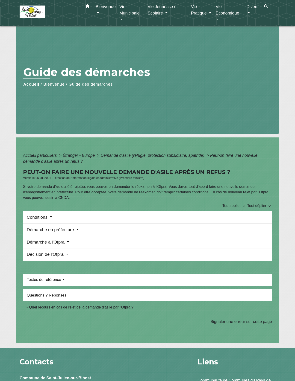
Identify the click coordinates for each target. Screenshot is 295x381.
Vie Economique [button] (227, 9)
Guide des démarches (91, 84)
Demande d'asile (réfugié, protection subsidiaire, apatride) (152, 155)
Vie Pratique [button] (199, 9)
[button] (87, 7)
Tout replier (234, 206)
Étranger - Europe (79, 155)
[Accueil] (48, 13)
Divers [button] (253, 6)
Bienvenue (54, 84)
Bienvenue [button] (106, 6)
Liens (208, 361)
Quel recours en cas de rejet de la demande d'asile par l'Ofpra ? (81, 307)
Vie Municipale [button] (129, 9)
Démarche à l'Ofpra (46, 242)
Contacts (36, 362)
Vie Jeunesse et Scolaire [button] (163, 9)
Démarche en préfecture (51, 229)
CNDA (63, 198)
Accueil (31, 84)
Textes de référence (44, 279)
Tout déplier (259, 206)
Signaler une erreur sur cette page (241, 321)
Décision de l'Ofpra (46, 254)
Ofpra (161, 187)
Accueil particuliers (40, 155)
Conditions (38, 217)
